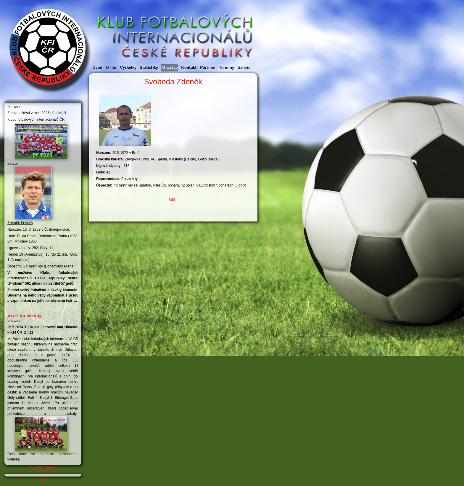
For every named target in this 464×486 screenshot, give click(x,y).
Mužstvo (169, 67)
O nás (111, 67)
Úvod (97, 67)
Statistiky (149, 67)
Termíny (226, 67)
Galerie (243, 67)
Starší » (52, 468)
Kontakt (189, 67)
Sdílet (173, 200)
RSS (43, 472)
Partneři (207, 67)
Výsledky (128, 67)
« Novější (35, 468)
